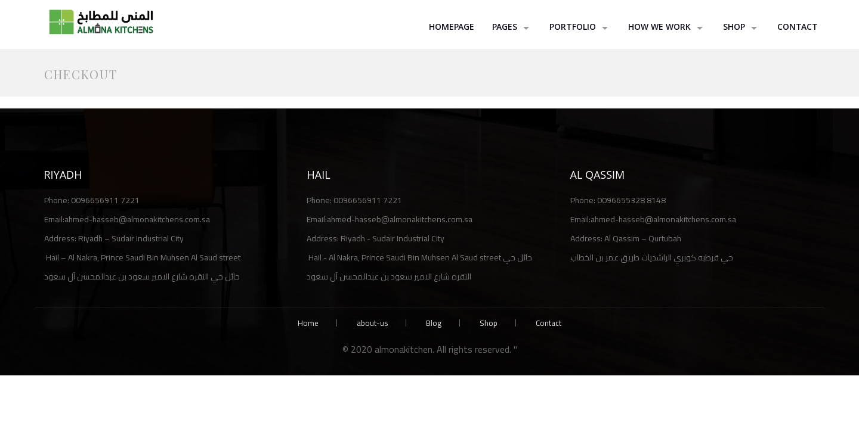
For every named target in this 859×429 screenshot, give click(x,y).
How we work (659, 28)
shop (734, 28)
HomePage (451, 28)
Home (308, 323)
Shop (489, 323)
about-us (372, 323)
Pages (504, 28)
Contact (797, 28)
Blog (433, 323)
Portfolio (572, 28)
